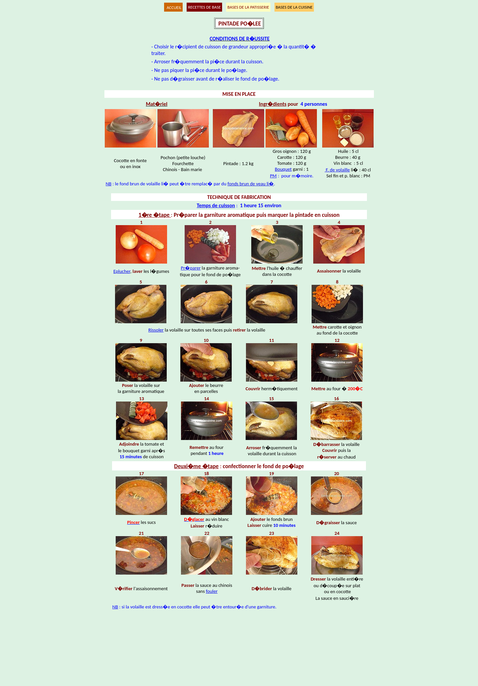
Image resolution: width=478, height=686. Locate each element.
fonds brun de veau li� (250, 184)
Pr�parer (191, 268)
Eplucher (121, 271)
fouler (211, 591)
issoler (157, 330)
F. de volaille (337, 170)
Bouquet (283, 169)
